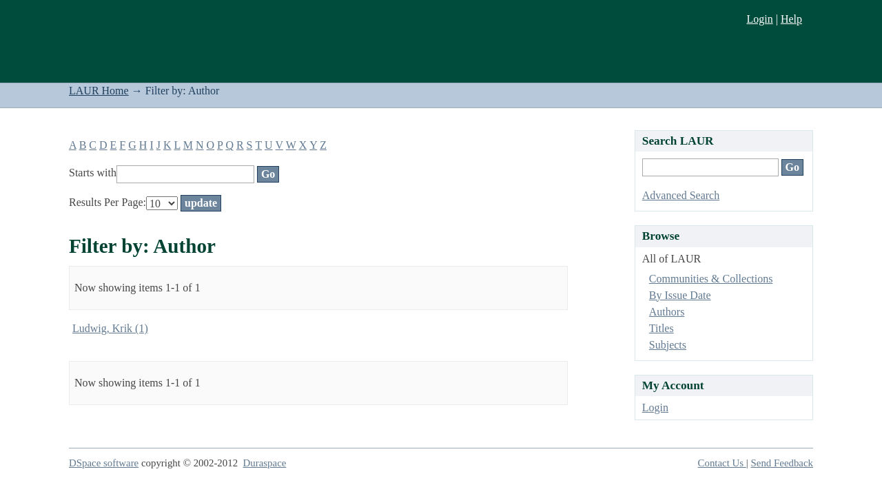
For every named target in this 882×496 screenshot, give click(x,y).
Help (791, 19)
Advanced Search (680, 195)
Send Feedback (782, 462)
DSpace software (104, 462)
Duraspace (265, 462)
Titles (661, 328)
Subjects (667, 345)
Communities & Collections (711, 279)
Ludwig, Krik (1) (110, 328)
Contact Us (722, 462)
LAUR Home (99, 90)
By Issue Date (680, 295)
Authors (667, 312)
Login (759, 19)
